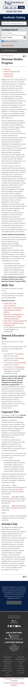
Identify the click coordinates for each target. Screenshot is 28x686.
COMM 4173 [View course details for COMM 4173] (15, 508)
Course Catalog (20, 668)
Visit (11, 7)
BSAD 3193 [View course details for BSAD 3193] (15, 506)
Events (20, 11)
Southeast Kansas (14, 646)
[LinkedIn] (20, 626)
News (15, 11)
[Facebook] (8, 626)
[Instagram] (14, 626)
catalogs (9, 678)
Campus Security (7, 668)
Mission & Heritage (14, 602)
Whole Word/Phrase (10, 41)
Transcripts (20, 666)
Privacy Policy (21, 661)
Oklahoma (14, 650)
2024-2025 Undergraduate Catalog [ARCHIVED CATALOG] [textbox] (14, 23)
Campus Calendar (7, 657)
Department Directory (7, 670)
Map (14, 620)
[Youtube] (16, 626)
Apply (7, 7)
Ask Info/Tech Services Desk (14, 638)
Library (7, 672)
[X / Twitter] (11, 626)
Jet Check (9, 11)
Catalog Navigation (10, 50)
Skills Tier (7, 69)
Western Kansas (14, 648)
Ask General (14, 637)
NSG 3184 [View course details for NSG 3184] (15, 497)
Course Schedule (20, 670)
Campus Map (7, 659)
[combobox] (14, 23)
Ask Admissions (14, 635)
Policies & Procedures (21, 659)
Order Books (7, 663)
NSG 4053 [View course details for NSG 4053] (11, 501)
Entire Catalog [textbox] (7, 33)
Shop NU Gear (7, 666)
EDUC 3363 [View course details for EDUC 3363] (19, 489)
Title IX (20, 663)
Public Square (21, 657)
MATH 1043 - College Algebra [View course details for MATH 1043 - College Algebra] (14, 321)
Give (15, 7)
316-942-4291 (14, 622)
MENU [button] (21, 7)
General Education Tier (12, 71)
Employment (7, 675)
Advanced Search (7, 45)
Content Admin (20, 672)
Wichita (14, 645)
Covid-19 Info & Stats (7, 661)
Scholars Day (8, 76)
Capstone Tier (9, 74)
